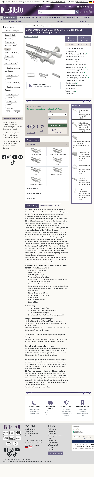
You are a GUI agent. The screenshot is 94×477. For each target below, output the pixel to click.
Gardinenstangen (10, 17)
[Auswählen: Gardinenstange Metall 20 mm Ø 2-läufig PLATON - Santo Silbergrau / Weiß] (36, 151)
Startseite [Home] (29, 26)
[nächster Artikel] (91, 25)
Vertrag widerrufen (55, 453)
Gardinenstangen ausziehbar (12, 69)
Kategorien (12, 27)
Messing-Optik (10, 42)
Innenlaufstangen (24, 17)
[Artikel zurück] (86, 25)
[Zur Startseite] (12, 426)
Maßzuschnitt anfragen (78, 44)
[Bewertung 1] (84, 438)
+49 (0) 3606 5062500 (57, 2)
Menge (50, 118)
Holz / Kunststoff (10, 63)
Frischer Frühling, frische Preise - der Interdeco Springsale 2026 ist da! (11, 135)
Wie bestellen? (53, 445)
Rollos (37, 21)
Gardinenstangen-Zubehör (13, 88)
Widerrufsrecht (53, 443)
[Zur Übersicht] (89, 25)
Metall (7, 49)
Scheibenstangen (73, 17)
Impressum (52, 433)
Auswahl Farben (47, 189)
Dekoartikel (82, 21)
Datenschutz (52, 440)
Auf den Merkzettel (71, 39)
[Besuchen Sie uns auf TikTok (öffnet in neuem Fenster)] (91, 6)
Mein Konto (52, 429)
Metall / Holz (9, 56)
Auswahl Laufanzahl (47, 194)
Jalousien (60, 21)
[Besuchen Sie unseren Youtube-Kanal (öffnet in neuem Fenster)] (84, 6)
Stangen (17, 112)
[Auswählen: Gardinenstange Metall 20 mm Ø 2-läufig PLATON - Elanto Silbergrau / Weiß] (57, 171)
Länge (50, 111)
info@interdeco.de (82, 2)
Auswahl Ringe (47, 199)
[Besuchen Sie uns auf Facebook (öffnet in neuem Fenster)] (78, 6)
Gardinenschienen (58, 17)
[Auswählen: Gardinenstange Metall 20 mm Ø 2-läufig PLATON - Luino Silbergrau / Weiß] (36, 171)
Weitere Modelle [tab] (33, 140)
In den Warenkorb (58, 125)
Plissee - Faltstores (14, 21)
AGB (49, 438)
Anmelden (38, 6)
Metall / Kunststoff (11, 52)
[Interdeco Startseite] (12, 9)
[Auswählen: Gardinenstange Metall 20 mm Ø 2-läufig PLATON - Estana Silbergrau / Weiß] (57, 151)
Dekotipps (50, 6)
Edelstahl (8, 38)
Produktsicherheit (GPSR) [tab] (49, 206)
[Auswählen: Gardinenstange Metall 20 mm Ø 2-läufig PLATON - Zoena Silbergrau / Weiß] (36, 181)
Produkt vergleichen (84, 39)
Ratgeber (62, 6)
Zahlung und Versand (55, 436)
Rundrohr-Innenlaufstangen (41, 17)
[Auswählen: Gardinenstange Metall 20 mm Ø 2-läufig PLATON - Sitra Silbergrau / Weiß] (57, 161)
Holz (6, 60)
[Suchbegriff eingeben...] (56, 12)
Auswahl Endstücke (47, 144)
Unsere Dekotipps (12, 118)
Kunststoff (10, 108)
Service (71, 6)
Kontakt (50, 447)
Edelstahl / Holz (10, 45)
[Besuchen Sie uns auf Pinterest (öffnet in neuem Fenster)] (88, 6)
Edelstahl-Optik (10, 35)
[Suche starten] (77, 12)
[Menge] (57, 121)
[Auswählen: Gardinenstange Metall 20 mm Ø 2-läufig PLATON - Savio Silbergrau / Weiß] (36, 161)
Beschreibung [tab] (32, 206)
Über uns (51, 449)
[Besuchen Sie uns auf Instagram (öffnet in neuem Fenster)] (81, 6)
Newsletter (51, 431)
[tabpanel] (47, 299)
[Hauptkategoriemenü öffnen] (1, 20)
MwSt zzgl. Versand (24, 459)
